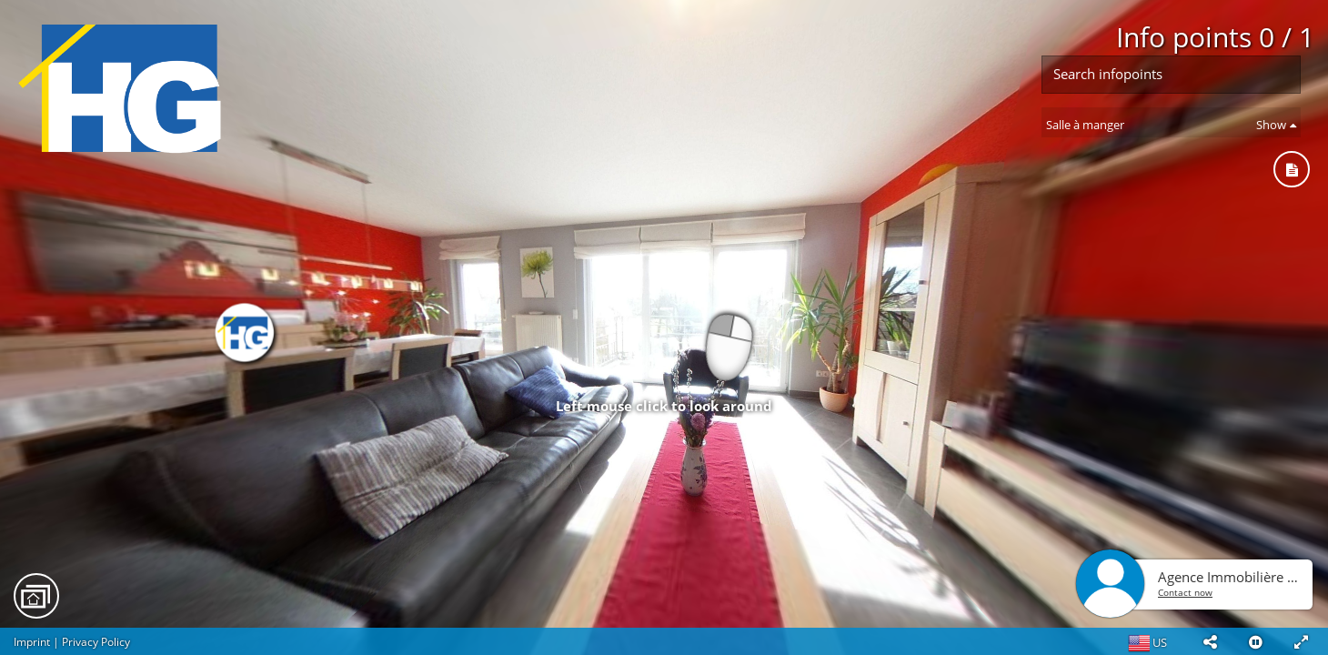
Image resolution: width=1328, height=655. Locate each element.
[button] (1209, 641)
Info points (1215, 36)
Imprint (32, 642)
